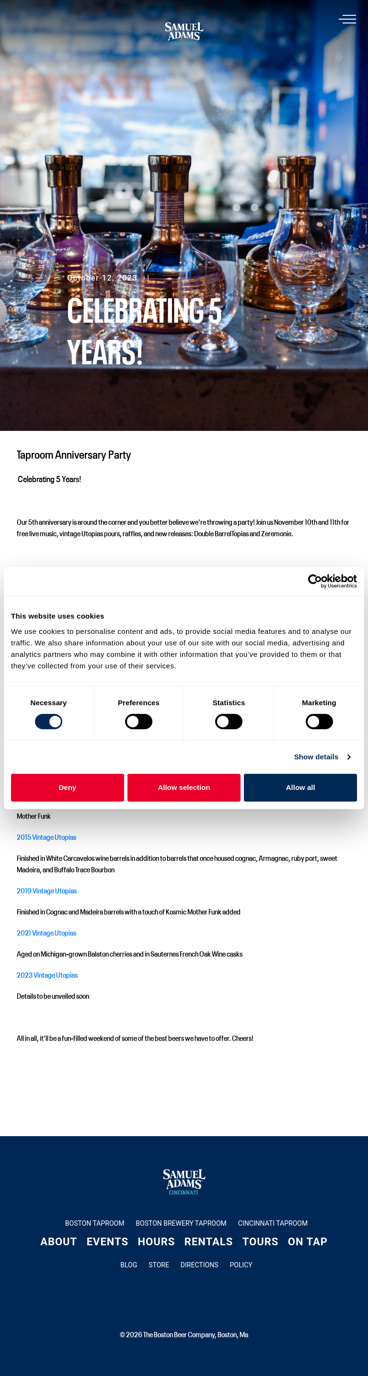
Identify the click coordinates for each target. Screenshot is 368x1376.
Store (159, 1265)
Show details (316, 757)
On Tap (308, 1242)
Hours (156, 1242)
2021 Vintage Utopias (46, 932)
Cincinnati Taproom (273, 1223)
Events (107, 1242)
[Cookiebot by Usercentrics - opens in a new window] (315, 581)
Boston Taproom (95, 1223)
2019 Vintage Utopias (47, 890)
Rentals (208, 1242)
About (58, 1242)
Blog (128, 1265)
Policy (241, 1265)
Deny (67, 787)
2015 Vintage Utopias (46, 836)
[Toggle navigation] (349, 19)
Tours (260, 1242)
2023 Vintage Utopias (47, 974)
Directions (199, 1265)
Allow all (300, 787)
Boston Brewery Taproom (181, 1223)
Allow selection (184, 787)
